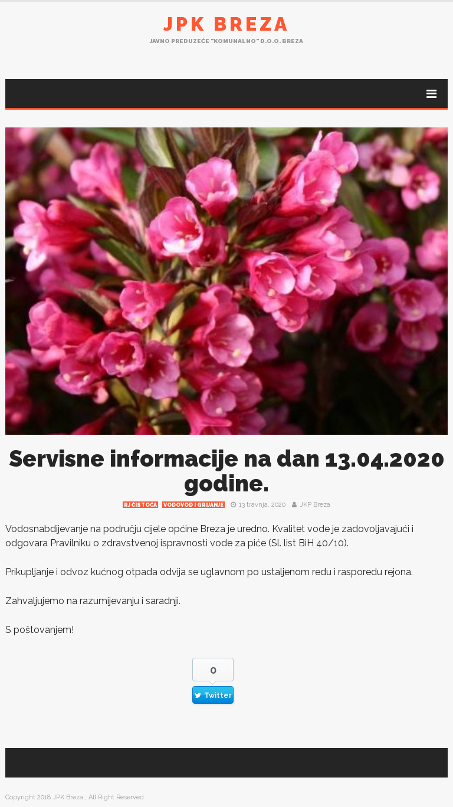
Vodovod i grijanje (193, 505)
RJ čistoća (140, 505)
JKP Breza (315, 505)
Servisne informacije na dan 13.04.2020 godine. (227, 471)
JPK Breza (226, 24)
